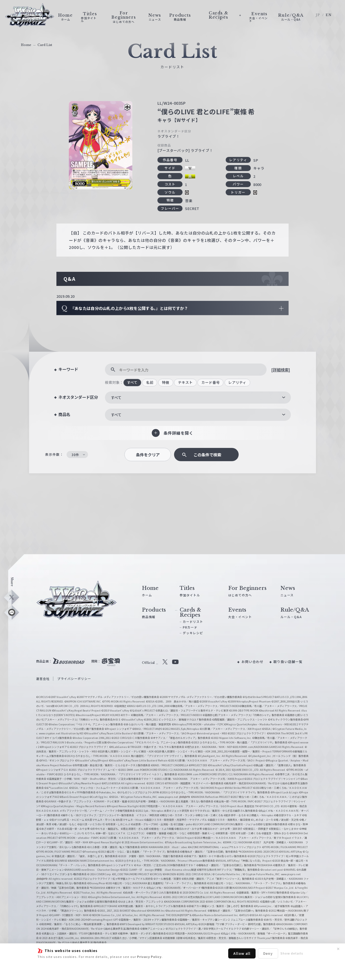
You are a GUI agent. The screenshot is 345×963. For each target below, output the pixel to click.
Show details (291, 953)
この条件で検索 (207, 455)
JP (318, 15)
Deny (268, 953)
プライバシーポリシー (74, 679)
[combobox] (198, 397)
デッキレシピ (193, 633)
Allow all (241, 953)
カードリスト (193, 622)
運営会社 (43, 679)
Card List (45, 45)
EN (329, 15)
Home (26, 45)
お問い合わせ (252, 661)
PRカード (190, 627)
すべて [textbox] (116, 397)
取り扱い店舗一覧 (288, 661)
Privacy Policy (149, 956)
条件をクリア (148, 455)
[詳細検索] (280, 370)
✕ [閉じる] (338, 949)
